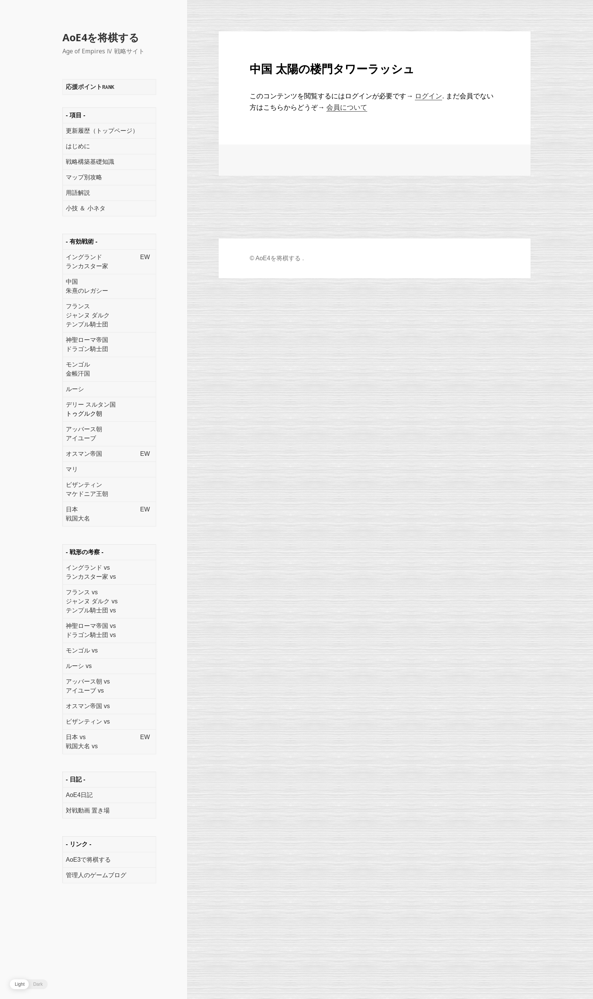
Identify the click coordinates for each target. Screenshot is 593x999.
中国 (72, 281)
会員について (346, 107)
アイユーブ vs (85, 690)
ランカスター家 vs (91, 576)
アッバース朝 (84, 429)
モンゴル (78, 364)
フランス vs (82, 592)
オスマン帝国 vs (88, 706)
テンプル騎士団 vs (91, 610)
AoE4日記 (79, 795)
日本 (72, 509)
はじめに (78, 146)
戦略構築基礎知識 (90, 161)
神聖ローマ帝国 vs (91, 626)
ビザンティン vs (88, 721)
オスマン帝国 (84, 454)
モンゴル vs (82, 650)
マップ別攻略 (84, 177)
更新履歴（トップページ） (102, 130)
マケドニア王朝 (87, 494)
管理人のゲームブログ (96, 875)
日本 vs (75, 737)
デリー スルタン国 (91, 404)
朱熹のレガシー (87, 290)
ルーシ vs (79, 666)
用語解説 (78, 193)
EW (145, 257)
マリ (72, 469)
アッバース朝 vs (88, 681)
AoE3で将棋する (88, 859)
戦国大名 (78, 518)
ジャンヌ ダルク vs (92, 601)
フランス (78, 306)
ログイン (428, 96)
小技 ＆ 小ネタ (86, 208)
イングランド (84, 257)
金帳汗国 (78, 373)
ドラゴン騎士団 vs (91, 635)
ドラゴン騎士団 (87, 349)
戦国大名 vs (82, 746)
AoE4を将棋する (100, 37)
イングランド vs (88, 567)
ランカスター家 (87, 266)
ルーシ (75, 389)
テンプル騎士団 (87, 324)
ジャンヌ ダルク (88, 315)
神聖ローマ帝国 (87, 340)
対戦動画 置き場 (88, 810)
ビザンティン (84, 485)
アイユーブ (81, 438)
